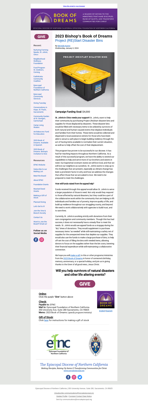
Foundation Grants (41, 184)
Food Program (39, 68)
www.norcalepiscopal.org (74, 370)
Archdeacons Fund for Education (41, 133)
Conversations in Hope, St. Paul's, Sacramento (40, 109)
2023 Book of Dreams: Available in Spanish (41, 142)
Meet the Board (40, 176)
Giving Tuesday (40, 103)
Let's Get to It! (39, 206)
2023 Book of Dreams (73, 258)
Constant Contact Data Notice (80, 396)
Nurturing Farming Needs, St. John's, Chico (41, 52)
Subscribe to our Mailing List (40, 170)
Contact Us (38, 217)
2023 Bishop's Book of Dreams (83, 36)
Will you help (65, 271)
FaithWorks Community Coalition (38, 78)
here (46, 320)
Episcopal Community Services (38, 96)
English (102, 311)
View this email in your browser (74, 6)
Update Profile (61, 396)
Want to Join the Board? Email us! (40, 223)
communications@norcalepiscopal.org (77, 399)
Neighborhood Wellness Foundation (39, 61)
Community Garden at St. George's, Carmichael (41, 118)
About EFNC (38, 180)
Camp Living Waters (39, 126)
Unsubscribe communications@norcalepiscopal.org (74, 393)
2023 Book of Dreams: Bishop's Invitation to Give (41, 151)
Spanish (109, 311)
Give (57, 297)
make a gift (75, 255)
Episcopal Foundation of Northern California (41, 87)
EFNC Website (39, 165)
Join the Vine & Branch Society (40, 212)
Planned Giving (40, 202)
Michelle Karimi (64, 46)
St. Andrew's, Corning (39, 71)
